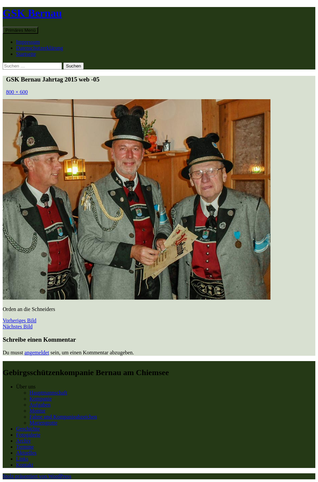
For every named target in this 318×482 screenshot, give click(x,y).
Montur (37, 411)
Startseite (26, 54)
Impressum (28, 42)
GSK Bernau (32, 13)
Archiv (23, 441)
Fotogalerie (28, 435)
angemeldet (36, 352)
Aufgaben (40, 405)
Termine (25, 447)
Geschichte (28, 429)
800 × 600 (17, 92)
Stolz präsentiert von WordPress (37, 476)
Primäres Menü (20, 30)
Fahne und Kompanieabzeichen (63, 417)
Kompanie (40, 398)
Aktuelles (26, 453)
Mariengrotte (43, 423)
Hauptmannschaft (48, 392)
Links (22, 459)
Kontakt (24, 465)
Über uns (25, 386)
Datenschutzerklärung (39, 48)
